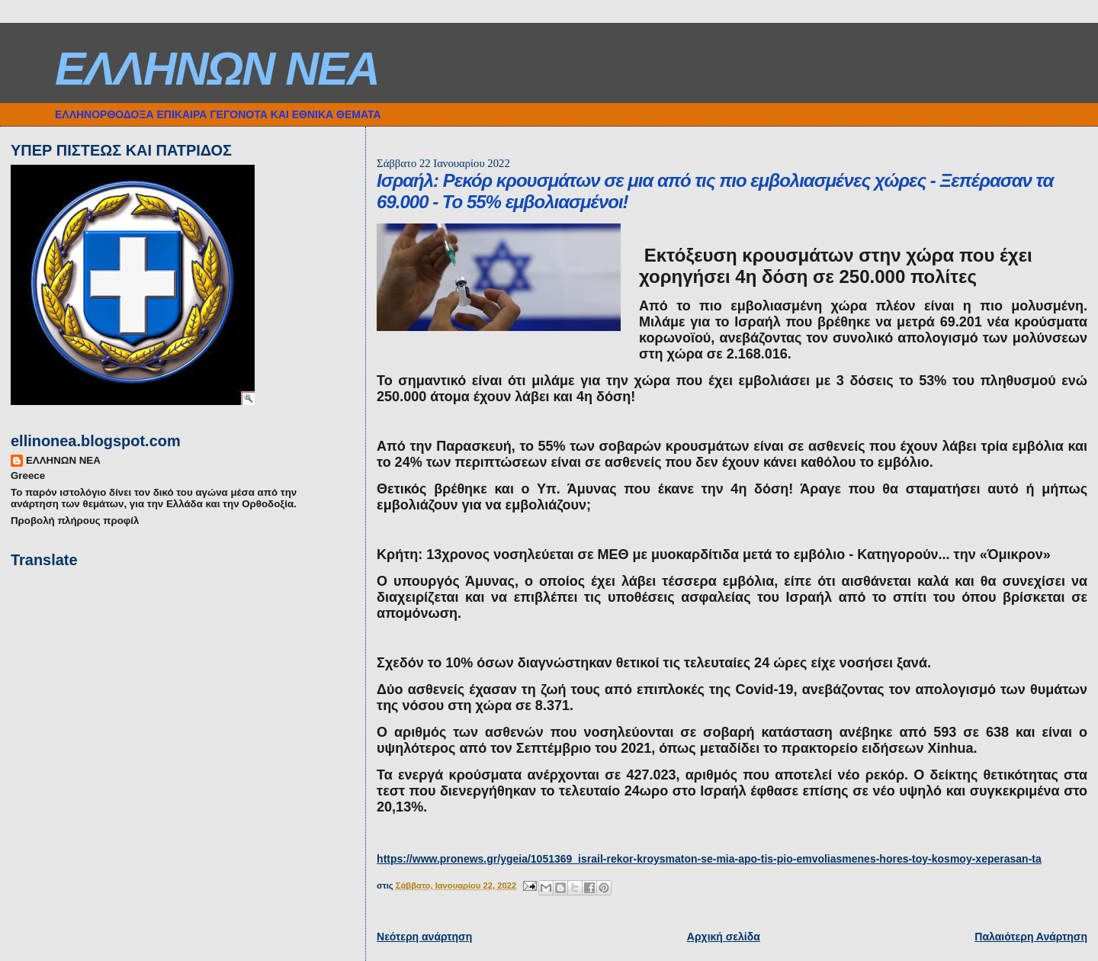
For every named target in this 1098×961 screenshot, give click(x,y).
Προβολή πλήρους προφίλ (75, 520)
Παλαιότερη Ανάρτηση (1030, 936)
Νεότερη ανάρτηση (424, 936)
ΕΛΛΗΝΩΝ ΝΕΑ (217, 69)
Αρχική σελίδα (723, 936)
